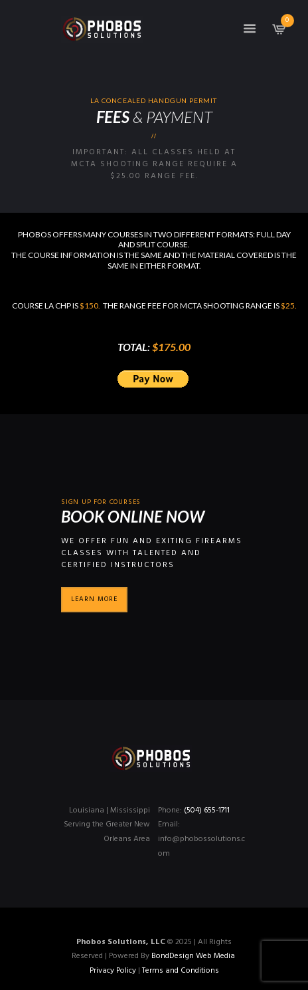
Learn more (94, 599)
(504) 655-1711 (207, 810)
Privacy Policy (113, 970)
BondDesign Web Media (193, 956)
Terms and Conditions (180, 970)
